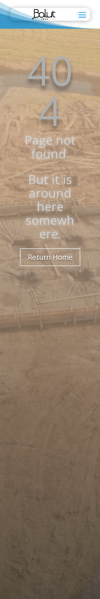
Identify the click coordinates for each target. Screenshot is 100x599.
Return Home (50, 257)
